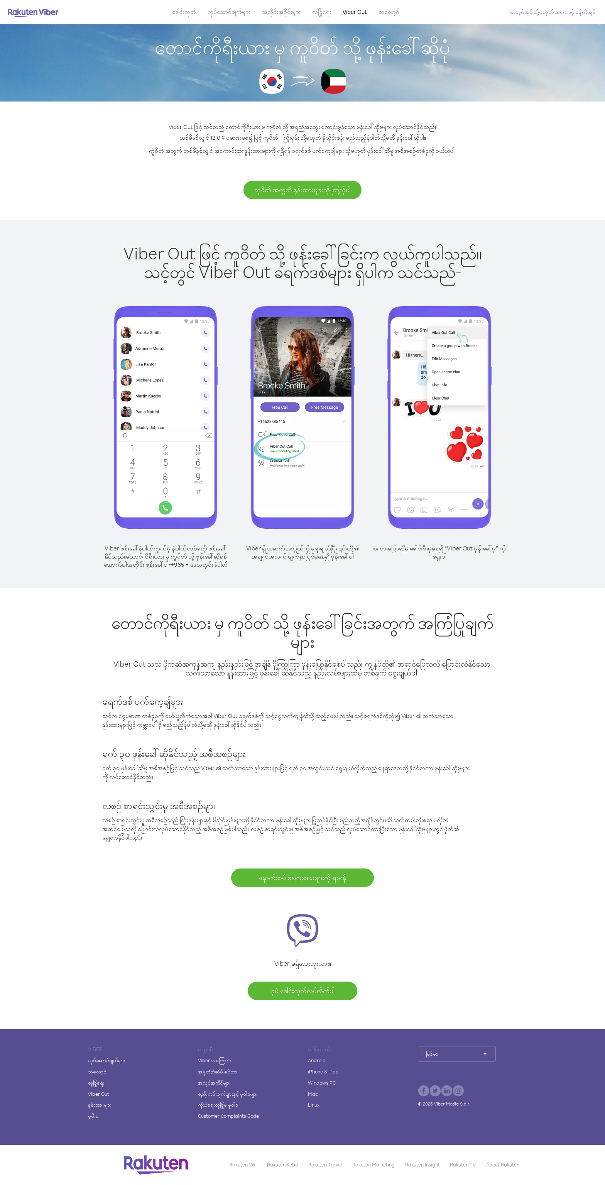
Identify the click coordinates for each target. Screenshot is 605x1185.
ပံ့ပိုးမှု (93, 1116)
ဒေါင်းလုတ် (184, 11)
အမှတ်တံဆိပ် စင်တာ (217, 1071)
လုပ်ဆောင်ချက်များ (229, 11)
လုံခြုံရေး (321, 11)
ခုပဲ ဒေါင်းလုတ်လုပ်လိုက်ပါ (303, 991)
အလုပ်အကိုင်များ (214, 1083)
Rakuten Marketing (373, 1164)
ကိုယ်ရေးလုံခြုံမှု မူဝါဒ (218, 1105)
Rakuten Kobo (282, 1164)
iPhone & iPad (323, 1071)
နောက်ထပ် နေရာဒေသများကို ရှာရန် (302, 878)
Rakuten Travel (325, 1164)
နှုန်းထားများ (100, 1105)
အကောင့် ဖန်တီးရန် (575, 11)
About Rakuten (502, 1164)
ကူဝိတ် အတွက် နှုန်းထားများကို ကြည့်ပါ (302, 190)
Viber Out (355, 11)
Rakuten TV (463, 1164)
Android (317, 1060)
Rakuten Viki (243, 1164)
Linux (313, 1105)
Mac (313, 1094)
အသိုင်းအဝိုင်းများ (281, 11)
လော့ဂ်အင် (521, 11)
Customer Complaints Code (228, 1116)
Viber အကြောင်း (214, 1060)
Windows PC (322, 1083)
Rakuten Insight (422, 1164)
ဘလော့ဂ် (389, 11)
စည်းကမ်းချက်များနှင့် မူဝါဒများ (228, 1094)
